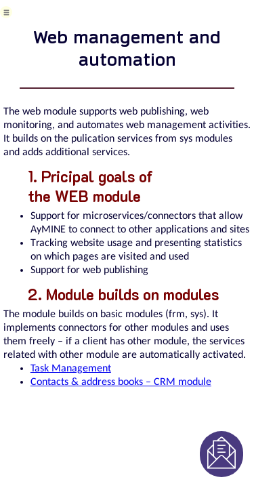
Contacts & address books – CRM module (120, 382)
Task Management (70, 368)
